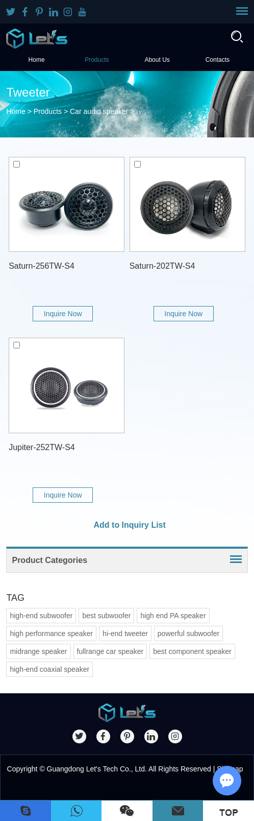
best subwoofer (106, 616)
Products (97, 59)
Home (37, 59)
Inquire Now (63, 314)
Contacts (218, 59)
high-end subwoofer (41, 616)
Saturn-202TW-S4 (162, 266)
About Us (156, 59)
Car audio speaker (99, 111)
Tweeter (149, 111)
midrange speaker (38, 651)
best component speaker (192, 651)
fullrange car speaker (110, 651)
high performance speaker (51, 633)
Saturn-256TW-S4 (41, 266)
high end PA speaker (173, 616)
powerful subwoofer (188, 633)
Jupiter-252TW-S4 (42, 447)
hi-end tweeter (125, 633)
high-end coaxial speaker (49, 669)
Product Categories (49, 560)
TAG (15, 598)
